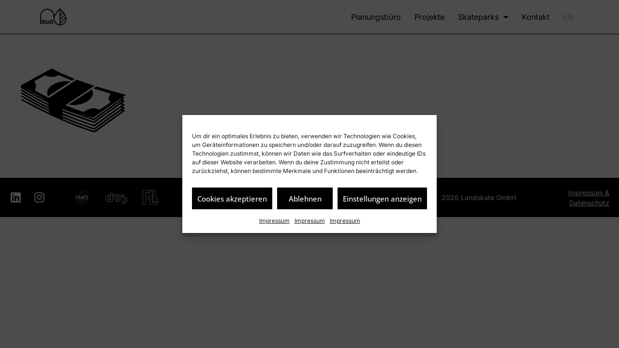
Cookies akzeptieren (232, 198)
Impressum (274, 220)
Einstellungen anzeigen (382, 198)
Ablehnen (305, 198)
